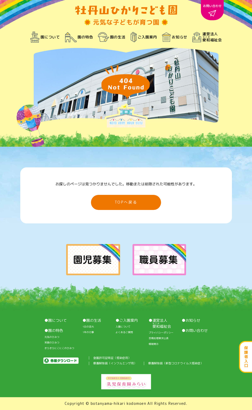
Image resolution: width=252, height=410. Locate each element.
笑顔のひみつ (51, 342)
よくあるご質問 (124, 332)
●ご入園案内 (127, 320)
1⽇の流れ (88, 326)
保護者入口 (246, 356)
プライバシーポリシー (161, 332)
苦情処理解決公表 (158, 338)
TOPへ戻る (126, 202)
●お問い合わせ (195, 330)
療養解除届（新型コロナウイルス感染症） (175, 363)
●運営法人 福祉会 (160, 323)
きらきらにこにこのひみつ (59, 348)
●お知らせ (191, 320)
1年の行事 (88, 332)
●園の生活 (91, 320)
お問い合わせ (212, 10)
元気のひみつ (51, 337)
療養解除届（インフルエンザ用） (115, 363)
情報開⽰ (154, 344)
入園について (123, 326)
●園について (55, 320)
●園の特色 (53, 330)
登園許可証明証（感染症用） (112, 358)
